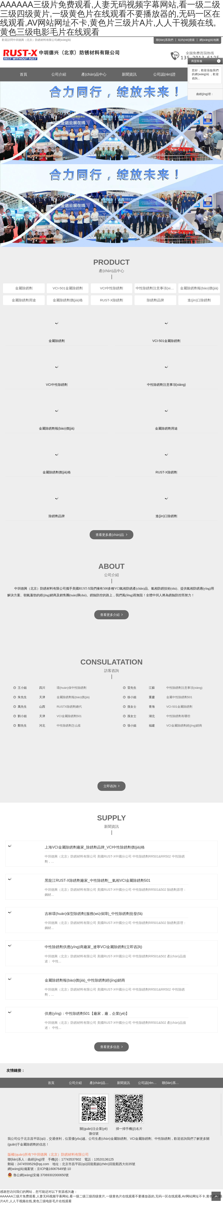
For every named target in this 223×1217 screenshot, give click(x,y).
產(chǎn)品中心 (93, 74)
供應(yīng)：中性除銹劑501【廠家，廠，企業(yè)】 (87, 1027)
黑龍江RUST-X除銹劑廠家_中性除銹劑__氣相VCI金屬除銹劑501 (97, 882)
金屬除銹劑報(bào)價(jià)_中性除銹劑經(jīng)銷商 (85, 991)
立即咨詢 (111, 782)
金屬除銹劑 (119, 1152)
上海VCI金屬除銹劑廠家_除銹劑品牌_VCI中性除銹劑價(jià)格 (95, 846)
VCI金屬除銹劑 (140, 1152)
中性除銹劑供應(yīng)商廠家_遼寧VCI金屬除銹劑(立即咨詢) (93, 955)
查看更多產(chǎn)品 (112, 535)
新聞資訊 (129, 74)
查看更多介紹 (111, 615)
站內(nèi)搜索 (186, 40)
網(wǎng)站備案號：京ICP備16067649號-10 (39, 1182)
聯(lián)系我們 (164, 40)
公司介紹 (58, 74)
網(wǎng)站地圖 (209, 40)
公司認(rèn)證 (164, 74)
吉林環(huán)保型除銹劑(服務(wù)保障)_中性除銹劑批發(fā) (94, 918)
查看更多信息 (111, 1060)
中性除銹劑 (163, 1152)
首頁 (23, 74)
